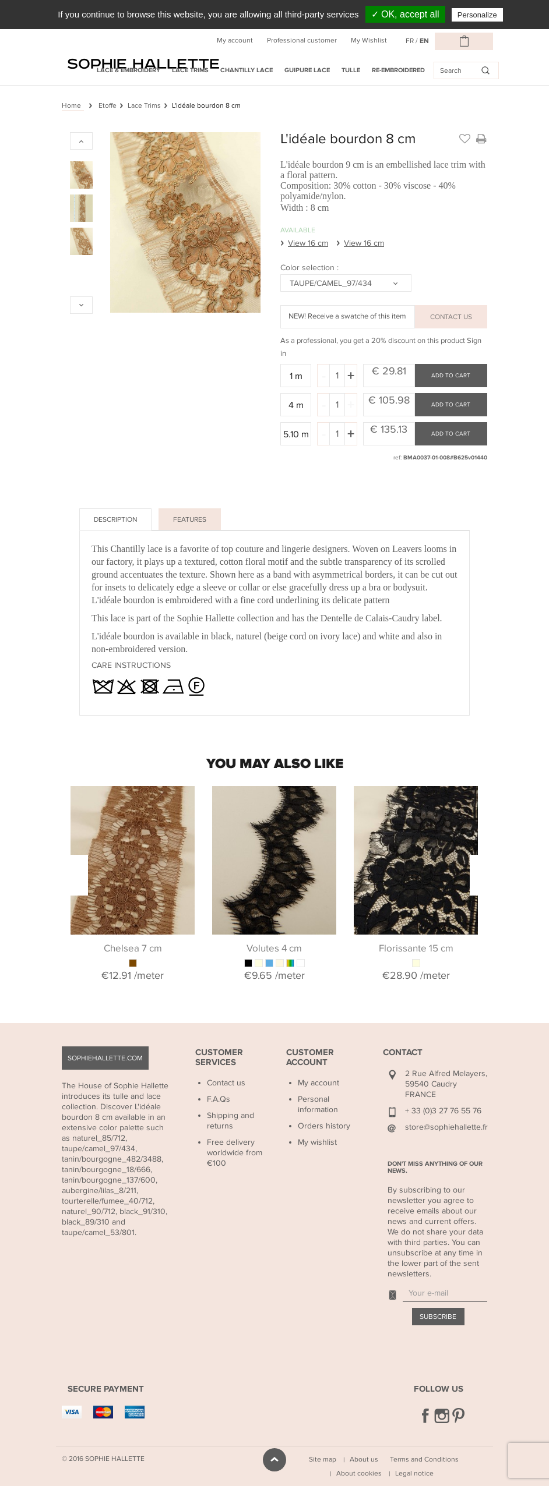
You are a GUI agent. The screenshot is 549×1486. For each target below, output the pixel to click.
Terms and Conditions (424, 1459)
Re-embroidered (398, 70)
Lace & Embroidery (128, 70)
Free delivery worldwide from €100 (234, 1152)
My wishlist (317, 1142)
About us (364, 1459)
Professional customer (302, 40)
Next (478, 875)
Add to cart (450, 375)
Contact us (226, 1083)
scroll (274, 1459)
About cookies (359, 1473)
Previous (79, 875)
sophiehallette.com (105, 1058)
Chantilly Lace (246, 70)
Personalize (477, 14)
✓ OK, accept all (405, 14)
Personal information (318, 1104)
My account (235, 40)
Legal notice (414, 1473)
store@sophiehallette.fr (446, 1127)
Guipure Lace (307, 70)
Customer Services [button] (219, 1057)
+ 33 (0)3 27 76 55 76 (443, 1111)
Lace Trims (190, 70)
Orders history (324, 1126)
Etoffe (107, 105)
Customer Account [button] (310, 1057)
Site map (322, 1459)
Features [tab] (189, 519)
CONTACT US (451, 317)
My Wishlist (369, 40)
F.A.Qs (218, 1099)
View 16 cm (308, 243)
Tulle (351, 70)
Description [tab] (115, 519)
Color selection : (310, 268)
